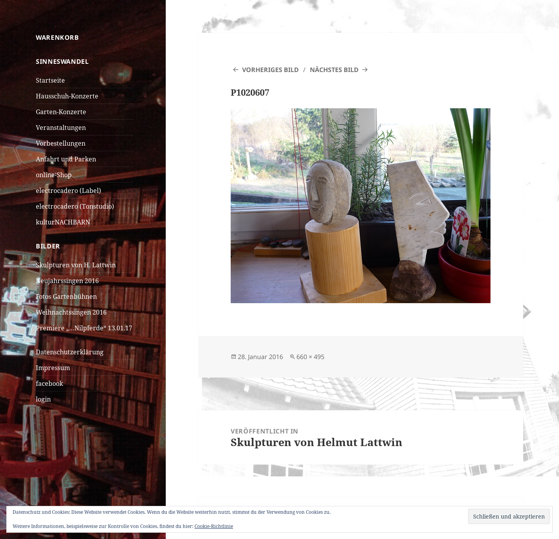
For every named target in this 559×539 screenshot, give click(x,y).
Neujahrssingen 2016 (67, 280)
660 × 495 (310, 356)
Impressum (53, 367)
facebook (49, 383)
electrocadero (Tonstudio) (75, 206)
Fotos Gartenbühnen (66, 296)
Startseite (50, 80)
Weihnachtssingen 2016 (71, 312)
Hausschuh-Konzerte (67, 96)
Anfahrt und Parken (66, 159)
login (43, 399)
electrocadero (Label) (68, 190)
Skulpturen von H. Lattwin (76, 265)
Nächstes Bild (334, 69)
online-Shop (54, 174)
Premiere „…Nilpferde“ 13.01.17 (84, 328)
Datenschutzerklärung (70, 352)
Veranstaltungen (61, 127)
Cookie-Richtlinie (213, 526)
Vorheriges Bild (270, 69)
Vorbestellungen (60, 143)
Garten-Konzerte (61, 111)
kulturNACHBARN (63, 222)
